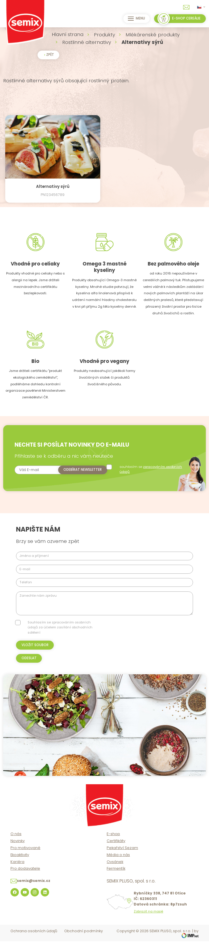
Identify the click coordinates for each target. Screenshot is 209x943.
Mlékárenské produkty (153, 34)
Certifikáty (116, 847)
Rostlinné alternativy (86, 42)
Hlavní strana (67, 34)
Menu (135, 19)
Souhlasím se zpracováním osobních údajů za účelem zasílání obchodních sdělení (60, 633)
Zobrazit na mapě (148, 918)
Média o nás (118, 861)
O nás (16, 840)
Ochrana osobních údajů (33, 937)
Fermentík (116, 875)
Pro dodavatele (25, 875)
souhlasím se (152, 469)
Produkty (104, 34)
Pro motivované (25, 854)
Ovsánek (115, 868)
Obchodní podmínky (83, 937)
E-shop (113, 840)
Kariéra (17, 868)
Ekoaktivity (19, 861)
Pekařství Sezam (122, 854)
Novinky (17, 847)
